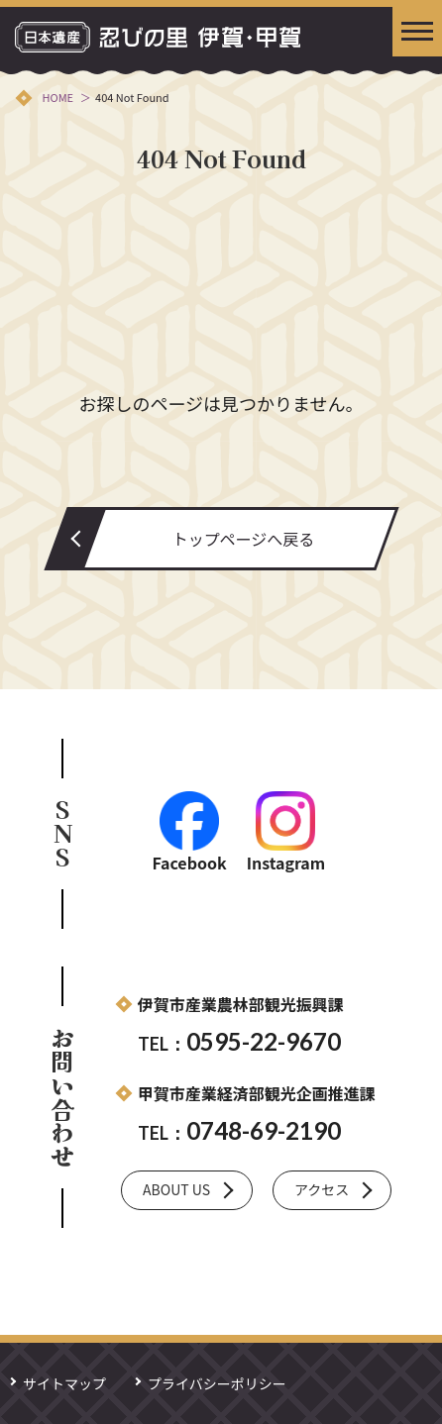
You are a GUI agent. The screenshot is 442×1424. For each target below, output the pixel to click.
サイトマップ (64, 1383)
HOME (57, 97)
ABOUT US (176, 1189)
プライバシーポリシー (217, 1383)
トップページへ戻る (243, 539)
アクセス (321, 1189)
